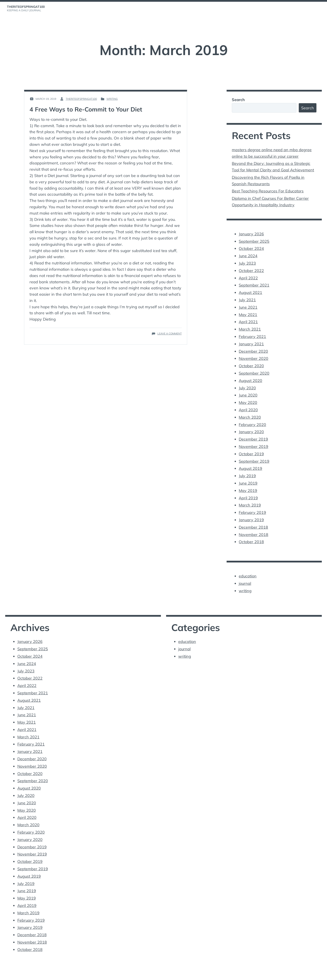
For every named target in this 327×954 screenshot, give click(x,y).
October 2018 (251, 530)
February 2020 (252, 416)
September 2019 (254, 452)
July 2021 (247, 295)
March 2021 (250, 324)
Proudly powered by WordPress (27, 948)
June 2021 (248, 302)
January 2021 (251, 338)
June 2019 (248, 473)
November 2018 (253, 523)
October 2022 (251, 267)
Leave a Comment (169, 333)
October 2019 (251, 445)
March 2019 (250, 495)
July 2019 (247, 466)
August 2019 (250, 459)
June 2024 (248, 253)
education (248, 564)
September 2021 (254, 281)
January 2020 (251, 423)
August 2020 (250, 374)
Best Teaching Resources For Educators (268, 189)
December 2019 (253, 430)
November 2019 (253, 438)
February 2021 (252, 331)
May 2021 (248, 310)
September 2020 (254, 366)
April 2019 (248, 487)
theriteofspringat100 (26, 7)
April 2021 (248, 317)
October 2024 (251, 246)
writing (112, 98)
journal (245, 571)
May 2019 (248, 480)
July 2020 (247, 381)
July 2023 (247, 260)
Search (238, 99)
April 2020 (248, 402)
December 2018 (253, 516)
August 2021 (250, 288)
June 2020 (248, 388)
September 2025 (254, 238)
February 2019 (252, 502)
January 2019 (251, 509)
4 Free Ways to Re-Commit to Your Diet (86, 109)
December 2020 (253, 345)
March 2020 (250, 409)
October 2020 (251, 359)
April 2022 (248, 274)
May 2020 (248, 395)
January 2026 (251, 231)
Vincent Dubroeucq (88, 948)
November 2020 (253, 352)
